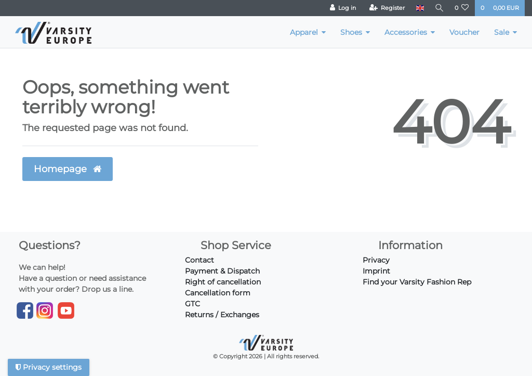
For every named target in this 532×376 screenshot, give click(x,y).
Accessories (405, 32)
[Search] (438, 8)
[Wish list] (462, 8)
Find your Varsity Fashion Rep (417, 282)
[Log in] (341, 8)
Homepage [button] (67, 168)
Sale (501, 32)
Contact (199, 260)
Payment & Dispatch (222, 271)
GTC (192, 303)
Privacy (376, 260)
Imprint (376, 271)
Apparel (304, 32)
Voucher (464, 32)
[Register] (385, 8)
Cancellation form (217, 292)
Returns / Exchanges (222, 314)
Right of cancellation (223, 282)
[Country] (418, 8)
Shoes (351, 32)
